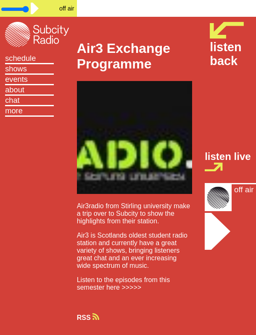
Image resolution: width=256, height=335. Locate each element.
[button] (38, 111)
